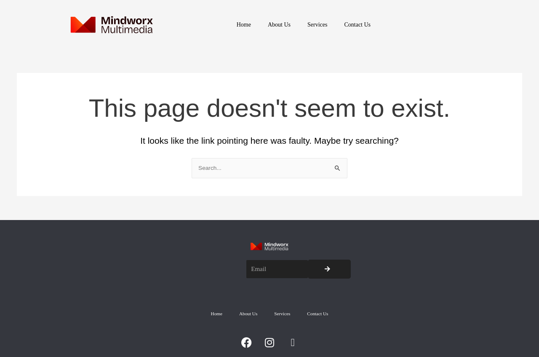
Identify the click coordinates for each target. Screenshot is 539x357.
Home (244, 24)
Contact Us (357, 24)
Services (317, 24)
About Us (279, 24)
